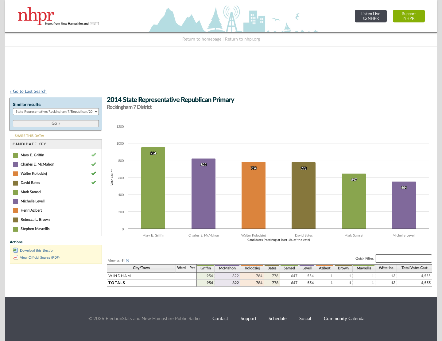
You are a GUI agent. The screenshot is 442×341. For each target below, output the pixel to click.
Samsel (289, 268)
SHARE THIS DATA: (29, 136)
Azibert (324, 268)
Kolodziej (252, 268)
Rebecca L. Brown (35, 219)
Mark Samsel (31, 192)
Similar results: (27, 105)
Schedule (278, 318)
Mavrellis (364, 268)
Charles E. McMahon (37, 164)
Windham (119, 276)
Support (248, 318)
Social (305, 318)
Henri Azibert (31, 210)
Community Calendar (345, 318)
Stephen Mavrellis (35, 229)
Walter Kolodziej (34, 173)
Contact (220, 318)
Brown (343, 268)
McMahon (227, 268)
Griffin (205, 268)
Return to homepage (201, 39)
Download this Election (33, 250)
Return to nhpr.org (242, 39)
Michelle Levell (33, 201)
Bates (271, 268)
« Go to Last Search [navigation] (28, 91)
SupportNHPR (409, 16)
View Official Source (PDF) (36, 257)
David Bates (30, 183)
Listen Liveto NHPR (370, 16)
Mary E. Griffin (32, 155)
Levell (307, 268)
